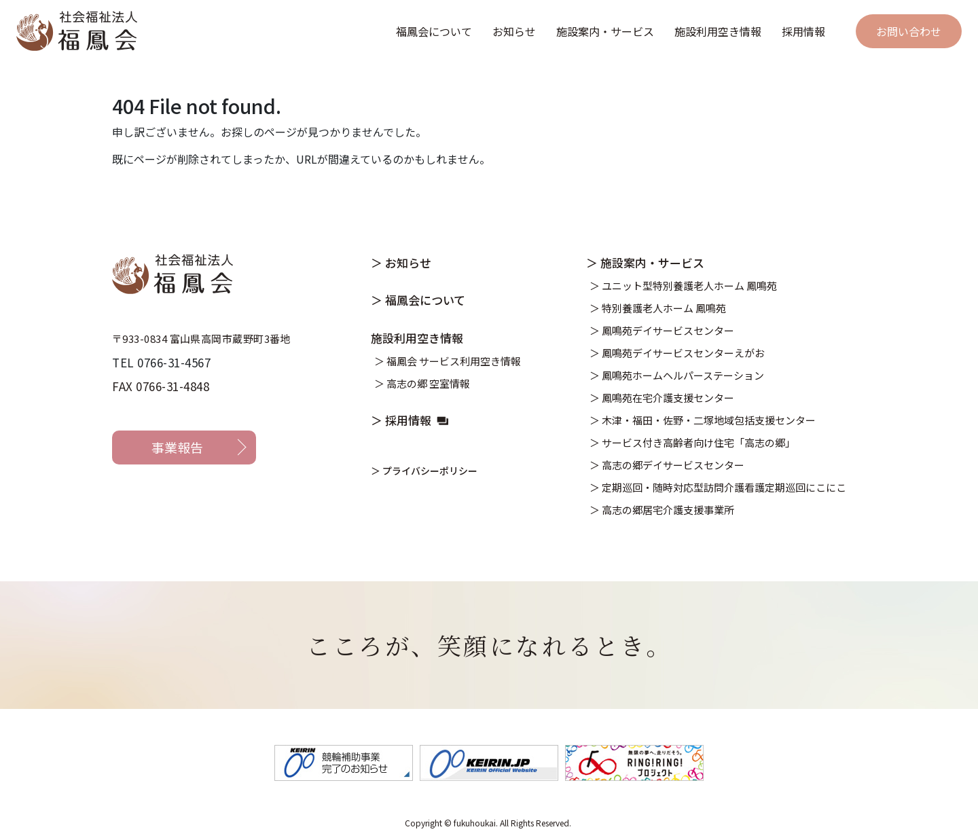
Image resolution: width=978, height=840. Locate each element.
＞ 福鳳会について (418, 299)
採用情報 (803, 31)
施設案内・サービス (605, 31)
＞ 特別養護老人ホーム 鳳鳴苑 (658, 308)
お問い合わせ (908, 31)
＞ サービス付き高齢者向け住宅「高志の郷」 (692, 442)
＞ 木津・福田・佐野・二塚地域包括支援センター (703, 420)
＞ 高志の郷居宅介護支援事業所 (662, 510)
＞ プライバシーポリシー (424, 470)
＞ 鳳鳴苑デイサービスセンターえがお (677, 353)
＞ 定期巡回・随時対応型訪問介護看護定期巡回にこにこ (718, 487)
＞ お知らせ (401, 262)
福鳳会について (434, 31)
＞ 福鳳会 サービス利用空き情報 (447, 361)
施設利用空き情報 (717, 31)
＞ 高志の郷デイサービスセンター (667, 465)
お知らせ (514, 31)
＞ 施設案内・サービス (645, 262)
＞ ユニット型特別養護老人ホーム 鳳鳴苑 (683, 285)
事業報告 (177, 447)
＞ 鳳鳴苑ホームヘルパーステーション (677, 375)
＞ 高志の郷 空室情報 (422, 383)
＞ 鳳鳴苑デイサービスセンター (662, 330)
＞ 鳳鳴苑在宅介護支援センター (662, 397)
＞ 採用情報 (401, 420)
